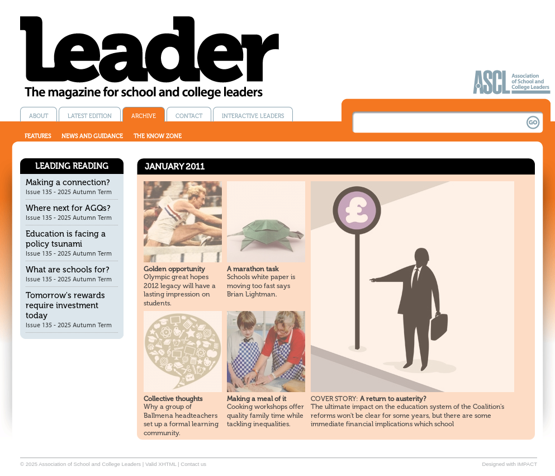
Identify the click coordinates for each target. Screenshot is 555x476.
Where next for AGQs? (68, 208)
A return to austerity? (368, 399)
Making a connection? (68, 182)
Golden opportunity (174, 269)
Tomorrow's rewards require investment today (65, 305)
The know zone (158, 136)
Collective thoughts (173, 399)
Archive (143, 116)
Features (38, 136)
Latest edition (90, 116)
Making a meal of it (256, 399)
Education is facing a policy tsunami (66, 239)
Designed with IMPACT (509, 464)
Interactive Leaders (253, 116)
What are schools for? (68, 270)
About (38, 116)
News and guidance (92, 136)
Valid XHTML (160, 464)
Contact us (193, 464)
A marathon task (252, 269)
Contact (188, 116)
